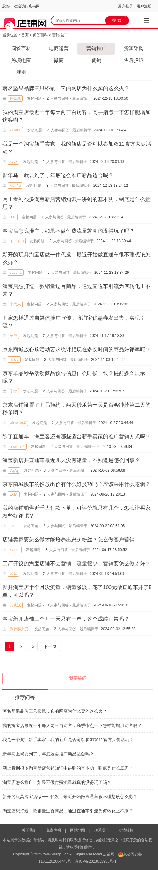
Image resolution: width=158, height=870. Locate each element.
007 (13, 217)
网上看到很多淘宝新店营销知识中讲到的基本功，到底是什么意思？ (67, 768)
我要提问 (77, 678)
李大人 (15, 304)
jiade (13, 526)
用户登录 (125, 6)
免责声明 (53, 830)
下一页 (50, 646)
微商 (59, 60)
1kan (14, 494)
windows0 (18, 423)
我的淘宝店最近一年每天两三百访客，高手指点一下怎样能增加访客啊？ (72, 725)
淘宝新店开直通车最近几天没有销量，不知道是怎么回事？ (71, 460)
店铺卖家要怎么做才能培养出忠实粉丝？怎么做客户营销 (68, 540)
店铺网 (108, 854)
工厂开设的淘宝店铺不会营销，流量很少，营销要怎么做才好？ (76, 563)
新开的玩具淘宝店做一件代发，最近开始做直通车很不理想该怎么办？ (69, 796)
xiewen (15, 130)
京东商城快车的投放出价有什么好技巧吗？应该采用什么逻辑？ (76, 484)
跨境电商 (21, 60)
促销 (96, 60)
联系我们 (101, 830)
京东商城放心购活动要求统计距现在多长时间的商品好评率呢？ (76, 349)
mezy (14, 359)
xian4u (15, 185)
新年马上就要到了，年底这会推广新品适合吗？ (58, 175)
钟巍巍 (15, 98)
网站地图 (77, 830)
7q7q (14, 470)
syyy (13, 162)
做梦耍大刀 (19, 629)
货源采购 (134, 48)
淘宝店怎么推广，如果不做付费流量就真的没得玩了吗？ (68, 231)
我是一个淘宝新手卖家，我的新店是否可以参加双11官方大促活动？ (68, 739)
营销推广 (59, 35)
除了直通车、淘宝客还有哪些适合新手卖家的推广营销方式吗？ (76, 436)
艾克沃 (15, 605)
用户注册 (144, 6)
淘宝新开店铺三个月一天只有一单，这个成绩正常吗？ (65, 619)
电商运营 (59, 48)
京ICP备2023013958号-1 (95, 861)
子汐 (13, 336)
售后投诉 (134, 60)
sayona (16, 272)
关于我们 (29, 830)
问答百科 (40, 35)
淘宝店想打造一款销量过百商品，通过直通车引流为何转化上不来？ (67, 810)
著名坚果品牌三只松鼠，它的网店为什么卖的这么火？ (65, 88)
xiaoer (15, 550)
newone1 (17, 446)
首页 (25, 35)
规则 (21, 72)
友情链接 (125, 830)
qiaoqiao (17, 241)
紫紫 (13, 573)
